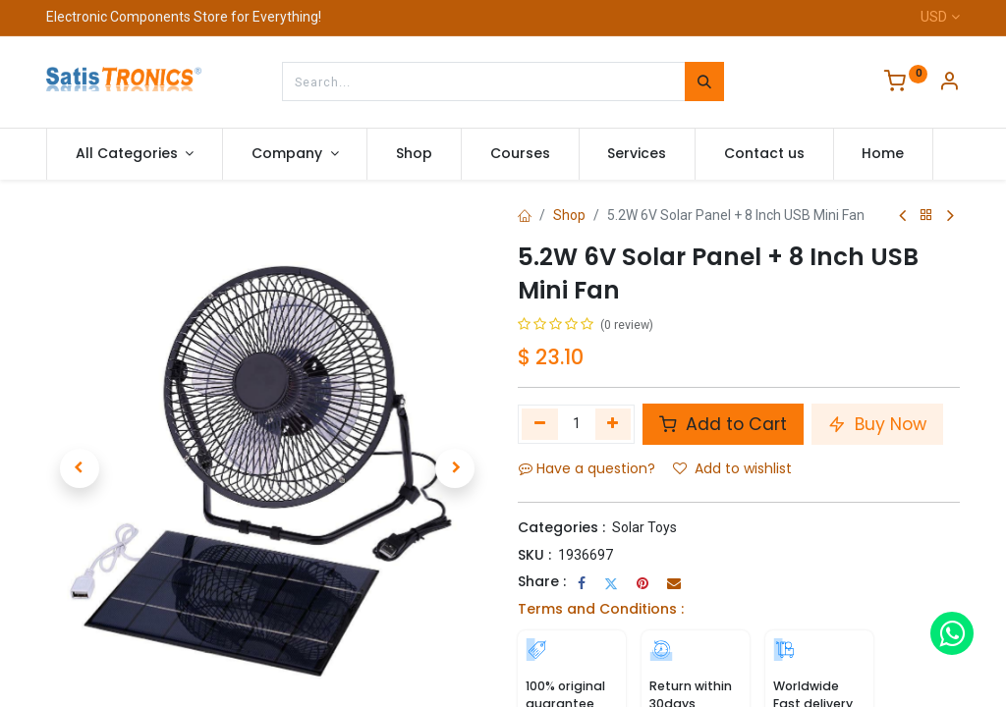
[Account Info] (949, 83)
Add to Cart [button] (723, 424)
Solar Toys (644, 527)
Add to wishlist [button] (732, 468)
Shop (569, 215)
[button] (79, 468)
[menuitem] (414, 154)
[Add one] (613, 424)
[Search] (704, 81)
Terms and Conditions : (601, 609)
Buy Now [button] (877, 424)
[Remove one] (540, 424)
